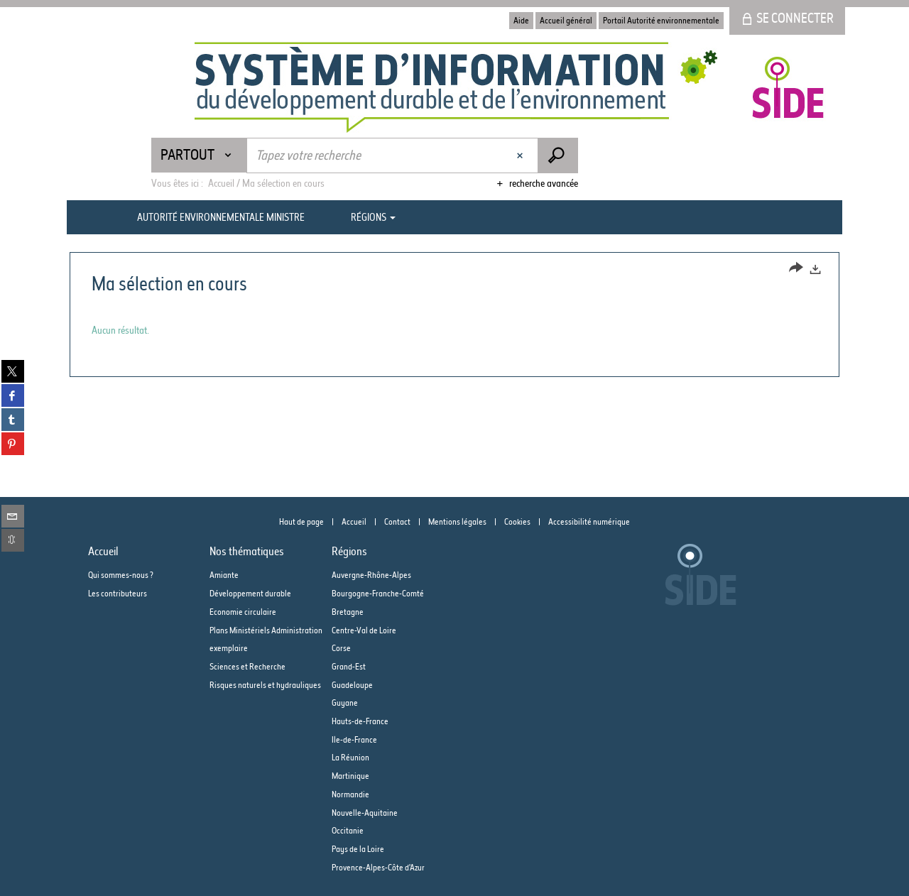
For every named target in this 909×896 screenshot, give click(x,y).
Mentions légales (457, 521)
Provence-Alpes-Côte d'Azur (378, 867)
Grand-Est (349, 666)
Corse (341, 648)
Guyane (345, 702)
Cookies (517, 521)
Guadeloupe (352, 685)
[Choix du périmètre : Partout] (199, 155)
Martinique (350, 776)
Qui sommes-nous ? (120, 575)
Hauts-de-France (360, 721)
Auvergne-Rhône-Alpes (371, 575)
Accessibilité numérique (589, 521)
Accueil (354, 521)
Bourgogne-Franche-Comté (378, 593)
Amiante (224, 575)
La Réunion (350, 757)
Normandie (350, 794)
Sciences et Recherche (247, 666)
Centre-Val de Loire (364, 630)
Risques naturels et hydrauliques (265, 685)
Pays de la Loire (358, 849)
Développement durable (250, 593)
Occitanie (348, 830)
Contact (397, 521)
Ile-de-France (354, 739)
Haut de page (301, 521)
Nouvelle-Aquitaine (365, 813)
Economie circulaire (242, 612)
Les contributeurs (117, 593)
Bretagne (348, 612)
